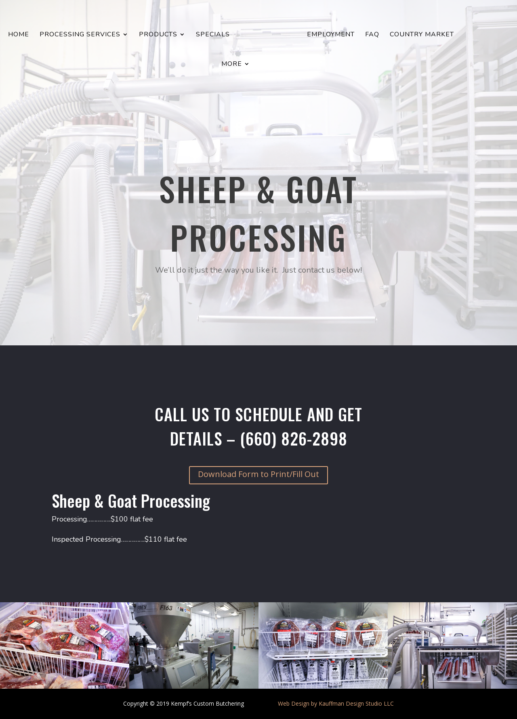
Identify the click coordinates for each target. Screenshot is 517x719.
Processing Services (80, 35)
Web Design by (297, 703)
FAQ (372, 35)
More (231, 64)
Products (158, 35)
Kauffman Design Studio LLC (356, 703)
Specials (213, 35)
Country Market (422, 35)
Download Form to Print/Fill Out (258, 474)
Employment (331, 35)
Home (18, 35)
